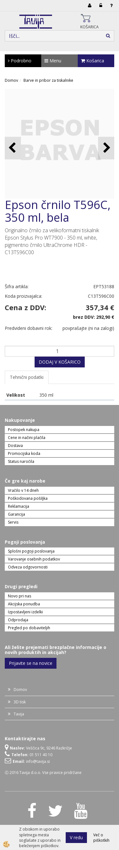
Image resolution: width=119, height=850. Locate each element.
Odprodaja (18, 620)
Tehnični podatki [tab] (26, 377)
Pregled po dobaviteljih (29, 628)
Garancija (16, 514)
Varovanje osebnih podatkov (34, 559)
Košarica (92, 61)
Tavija (19, 714)
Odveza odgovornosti (28, 567)
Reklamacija (18, 506)
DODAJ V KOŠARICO (60, 362)
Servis (13, 522)
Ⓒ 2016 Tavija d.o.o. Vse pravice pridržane (43, 772)
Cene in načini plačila (26, 437)
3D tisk (20, 702)
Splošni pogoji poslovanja (31, 551)
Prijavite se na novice (30, 663)
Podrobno (19, 61)
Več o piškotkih (101, 837)
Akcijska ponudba (24, 604)
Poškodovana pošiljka (28, 498)
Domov (11, 80)
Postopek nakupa (23, 429)
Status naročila (21, 461)
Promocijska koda (24, 453)
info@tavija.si (38, 761)
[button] (106, 148)
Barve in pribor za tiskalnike (48, 80)
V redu (76, 837)
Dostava (15, 445)
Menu (52, 61)
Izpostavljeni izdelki (25, 612)
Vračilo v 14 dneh (23, 490)
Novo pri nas (19, 596)
